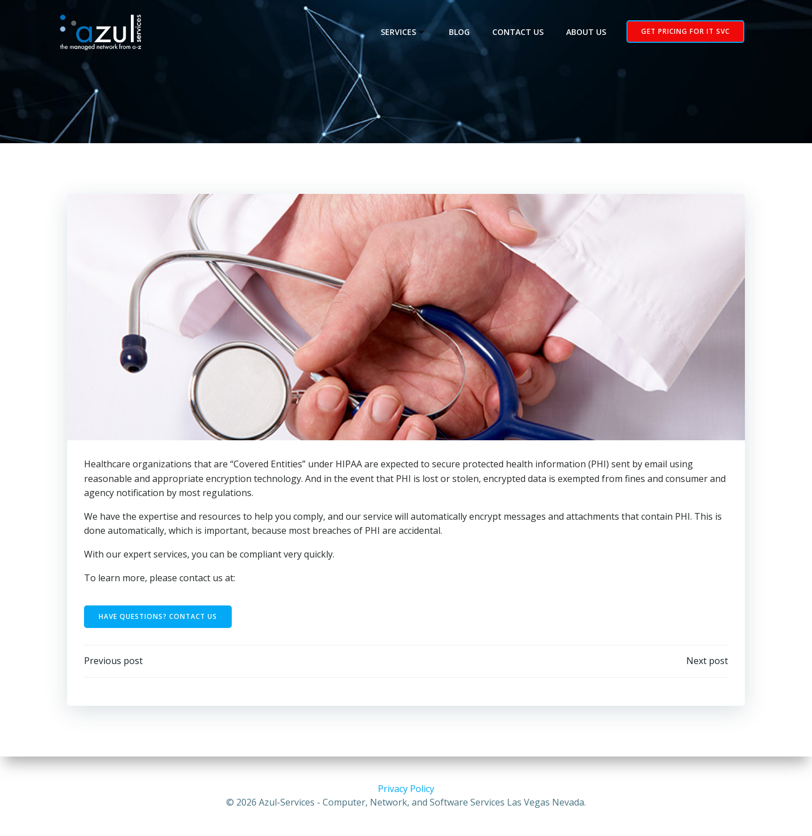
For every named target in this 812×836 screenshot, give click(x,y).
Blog (459, 31)
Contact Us (518, 31)
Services (403, 31)
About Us (586, 31)
